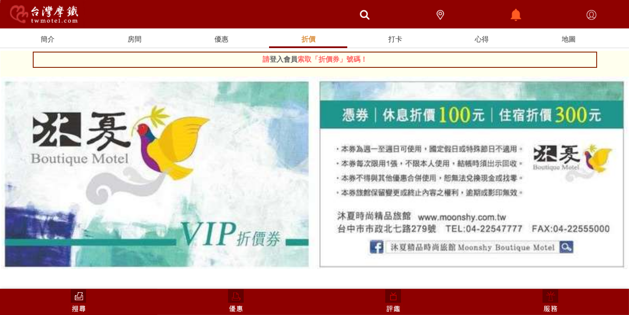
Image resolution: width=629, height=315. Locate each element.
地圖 (569, 39)
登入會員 (283, 59)
